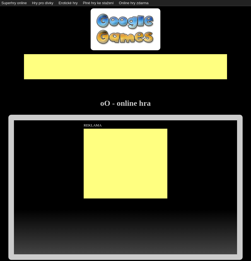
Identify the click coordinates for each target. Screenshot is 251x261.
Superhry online (14, 3)
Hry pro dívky (43, 3)
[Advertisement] (125, 66)
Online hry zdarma (133, 3)
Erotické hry (68, 3)
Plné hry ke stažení (98, 3)
